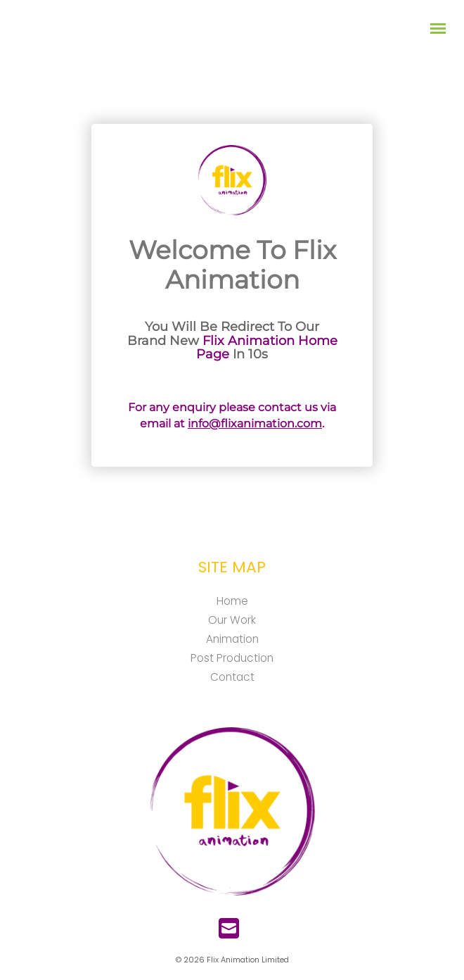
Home (232, 600)
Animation (232, 639)
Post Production (232, 658)
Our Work (232, 619)
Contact (232, 677)
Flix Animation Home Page (266, 348)
